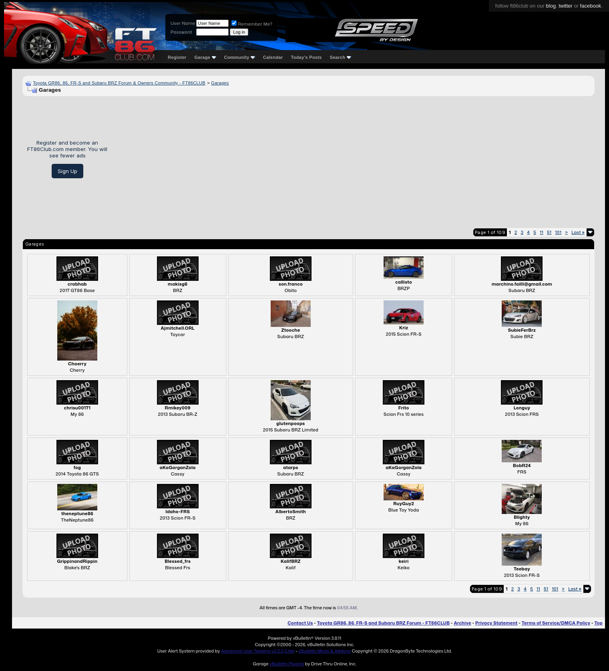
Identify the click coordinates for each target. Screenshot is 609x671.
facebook (590, 6)
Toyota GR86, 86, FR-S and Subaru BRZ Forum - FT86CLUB (383, 623)
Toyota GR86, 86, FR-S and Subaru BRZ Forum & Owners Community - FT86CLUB (119, 83)
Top (599, 623)
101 (558, 232)
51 (549, 232)
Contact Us (300, 623)
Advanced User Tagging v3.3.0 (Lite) (258, 651)
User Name (183, 23)
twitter (566, 6)
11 (541, 232)
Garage (205, 57)
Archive (462, 623)
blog (551, 6)
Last (578, 232)
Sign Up (67, 171)
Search (340, 57)
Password (181, 32)
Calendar (273, 57)
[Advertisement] (354, 159)
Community (239, 57)
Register (177, 57)
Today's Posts (306, 57)
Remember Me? (251, 24)
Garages (220, 83)
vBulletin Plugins (286, 664)
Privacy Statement (496, 623)
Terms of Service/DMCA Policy (556, 623)
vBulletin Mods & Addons (324, 651)
